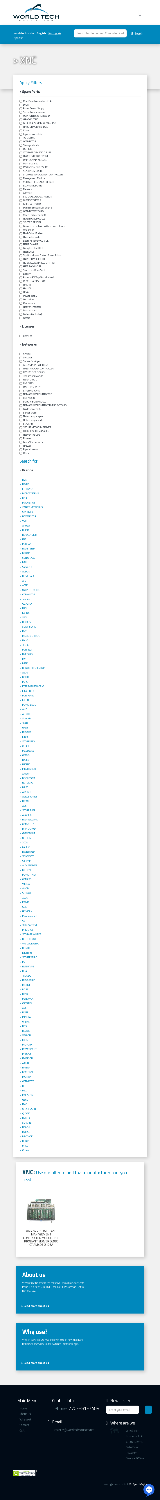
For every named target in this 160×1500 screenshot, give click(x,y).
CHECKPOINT (28, 833)
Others (25, 1150)
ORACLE (26, 746)
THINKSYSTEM (29, 925)
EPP (24, 539)
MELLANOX (27, 998)
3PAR (25, 723)
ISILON (25, 700)
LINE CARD (27, 654)
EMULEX (26, 1118)
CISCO (25, 1100)
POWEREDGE (29, 705)
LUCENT (26, 764)
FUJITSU (26, 1132)
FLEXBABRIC (28, 980)
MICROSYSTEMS (30, 493)
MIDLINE (26, 985)
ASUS (25, 672)
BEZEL (25, 663)
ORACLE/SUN (29, 1109)
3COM (25, 842)
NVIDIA (25, 530)
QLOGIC (26, 1113)
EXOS (25, 1040)
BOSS (25, 989)
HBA (24, 971)
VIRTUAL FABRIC (30, 943)
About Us (25, 1413)
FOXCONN (27, 1072)
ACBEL (25, 585)
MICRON (26, 870)
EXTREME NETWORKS (33, 686)
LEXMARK (27, 911)
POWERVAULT (29, 1049)
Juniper (26, 773)
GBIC (24, 907)
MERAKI (26, 553)
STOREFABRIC (29, 957)
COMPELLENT (29, 824)
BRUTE (25, 677)
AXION (25, 1063)
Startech (26, 718)
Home (23, 1408)
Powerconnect (29, 916)
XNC (24, 1008)
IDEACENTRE (28, 691)
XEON (25, 897)
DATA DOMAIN (29, 829)
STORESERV (28, 741)
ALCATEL (26, 714)
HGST (25, 480)
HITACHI (26, 1127)
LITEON (25, 801)
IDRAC (25, 737)
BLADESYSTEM (29, 535)
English (41, 33)
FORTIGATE (28, 695)
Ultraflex (26, 640)
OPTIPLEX (27, 1003)
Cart (22, 1430)
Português (54, 33)
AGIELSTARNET (29, 796)
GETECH (26, 755)
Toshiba (26, 599)
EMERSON (27, 1058)
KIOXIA (25, 902)
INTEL (25, 1145)
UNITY (25, 728)
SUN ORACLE (28, 558)
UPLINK (26, 1021)
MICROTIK (27, 1044)
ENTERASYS (28, 966)
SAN (24, 617)
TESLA (25, 645)
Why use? (25, 1419)
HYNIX (25, 994)
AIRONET (26, 792)
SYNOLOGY (28, 856)
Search (137, 33)
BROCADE (27, 1136)
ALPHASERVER (29, 865)
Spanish (18, 37)
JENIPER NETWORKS (32, 507)
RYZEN (25, 760)
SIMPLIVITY (27, 512)
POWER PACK (29, 874)
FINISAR (26, 1067)
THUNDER (27, 976)
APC (24, 581)
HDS (24, 1026)
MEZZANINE (28, 750)
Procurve (26, 1054)
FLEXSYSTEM (28, 548)
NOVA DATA (28, 576)
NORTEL (26, 948)
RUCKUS (26, 622)
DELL (24, 1090)
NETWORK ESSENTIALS (34, 668)
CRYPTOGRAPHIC (31, 590)
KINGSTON (27, 1095)
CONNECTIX (28, 1081)
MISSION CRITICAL (31, 636)
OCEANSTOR (28, 594)
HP (23, 1086)
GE (23, 920)
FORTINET (27, 649)
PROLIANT (27, 544)
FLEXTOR (27, 732)
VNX (24, 521)
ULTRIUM (26, 838)
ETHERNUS (27, 489)
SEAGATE (26, 1122)
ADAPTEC (27, 815)
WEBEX (26, 884)
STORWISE (27, 893)
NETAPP (26, 1141)
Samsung (27, 567)
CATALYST (27, 847)
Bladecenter (28, 852)
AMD (24, 709)
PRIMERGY (27, 930)
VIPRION (26, 1035)
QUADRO (27, 604)
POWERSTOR (29, 516)
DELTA (25, 787)
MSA (24, 498)
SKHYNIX (26, 861)
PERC (25, 682)
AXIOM (25, 888)
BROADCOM (28, 778)
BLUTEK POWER (30, 939)
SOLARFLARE (29, 626)
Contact (24, 1424)
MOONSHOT (28, 502)
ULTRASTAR (28, 783)
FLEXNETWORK (30, 819)
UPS (24, 608)
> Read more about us (35, 1306)
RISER (25, 1012)
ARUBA (26, 525)
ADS (24, 806)
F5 (23, 962)
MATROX (26, 1077)
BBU (24, 562)
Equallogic (27, 953)
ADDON (26, 571)
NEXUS (25, 484)
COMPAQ (27, 879)
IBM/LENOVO (29, 769)
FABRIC (26, 613)
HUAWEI (26, 1031)
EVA (24, 659)
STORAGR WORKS (31, 934)
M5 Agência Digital (138, 1484)
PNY (24, 631)
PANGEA (26, 1017)
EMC (24, 1104)
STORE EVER (28, 810)
